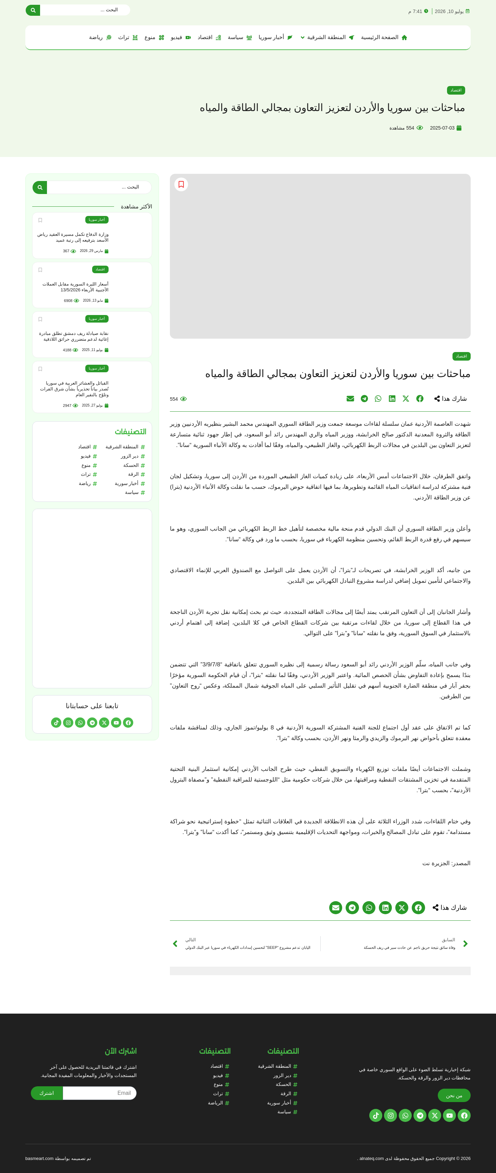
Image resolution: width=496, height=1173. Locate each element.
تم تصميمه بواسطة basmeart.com (58, 1158)
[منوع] (154, 37)
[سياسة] (239, 37)
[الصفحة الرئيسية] (384, 37)
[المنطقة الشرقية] (326, 37)
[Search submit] (33, 9)
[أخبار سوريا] (275, 37)
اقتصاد (455, 90)
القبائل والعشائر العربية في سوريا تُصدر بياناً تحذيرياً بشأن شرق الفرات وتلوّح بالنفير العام (74, 388)
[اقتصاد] (209, 37)
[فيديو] (181, 37)
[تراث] (128, 37)
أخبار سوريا (97, 219)
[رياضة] (100, 37)
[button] (449, 398)
